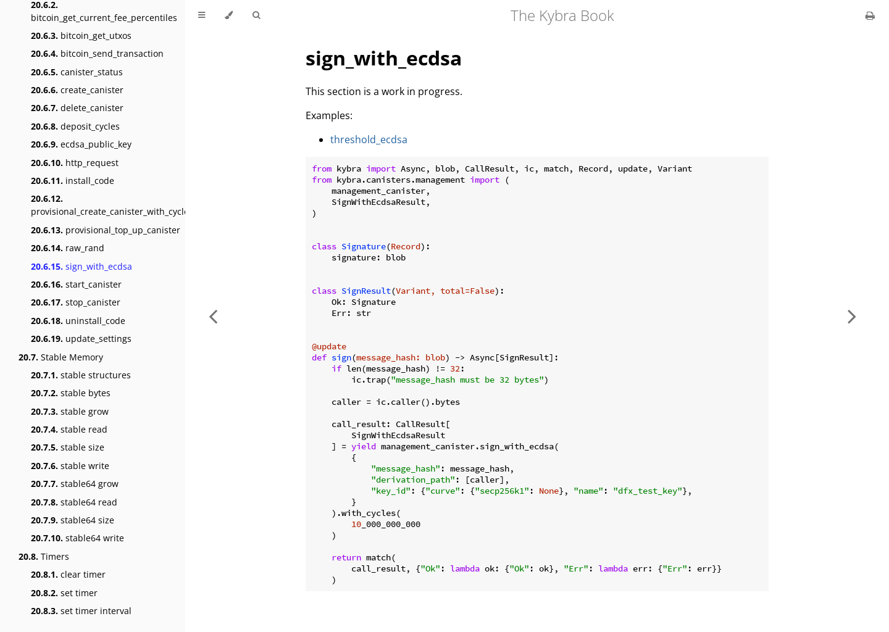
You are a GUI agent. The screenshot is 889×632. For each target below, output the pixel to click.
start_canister (76, 284)
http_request (75, 162)
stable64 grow (75, 483)
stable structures (81, 375)
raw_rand (67, 248)
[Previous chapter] (213, 316)
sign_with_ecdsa (81, 266)
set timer (64, 593)
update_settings (81, 338)
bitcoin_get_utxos (81, 35)
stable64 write (77, 538)
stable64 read (74, 502)
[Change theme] (229, 15)
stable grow (70, 411)
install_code (72, 180)
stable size (67, 447)
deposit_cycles (75, 126)
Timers (44, 556)
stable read (69, 429)
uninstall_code (78, 320)
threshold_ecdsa (368, 139)
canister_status (77, 72)
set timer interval (81, 611)
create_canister (77, 90)
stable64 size (72, 520)
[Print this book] (870, 15)
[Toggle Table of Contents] (201, 15)
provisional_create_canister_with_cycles (112, 205)
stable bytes (71, 393)
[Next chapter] (852, 316)
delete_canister (77, 108)
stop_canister (75, 302)
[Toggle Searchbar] (256, 15)
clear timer (68, 574)
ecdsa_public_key (81, 144)
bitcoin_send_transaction (97, 53)
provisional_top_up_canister (105, 230)
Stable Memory (61, 357)
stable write (70, 466)
